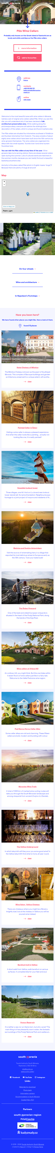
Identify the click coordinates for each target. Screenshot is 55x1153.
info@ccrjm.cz (27, 1069)
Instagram (41, 1077)
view (29, 381)
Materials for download (27, 1087)
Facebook (16, 1077)
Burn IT (23, 1147)
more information (29, 48)
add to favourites (29, 58)
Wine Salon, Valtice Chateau (27, 904)
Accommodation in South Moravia (27, 1097)
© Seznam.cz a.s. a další (46, 212)
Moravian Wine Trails (27, 786)
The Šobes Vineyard (27, 608)
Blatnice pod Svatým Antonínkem (27, 548)
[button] (27, 194)
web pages (27, 99)
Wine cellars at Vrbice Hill (27, 669)
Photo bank (27, 1090)
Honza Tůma (38, 1147)
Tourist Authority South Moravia (33, 1144)
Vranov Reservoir (27, 1022)
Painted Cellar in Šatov (27, 428)
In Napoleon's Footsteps (26, 296)
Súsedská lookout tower (27, 488)
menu (51, 3)
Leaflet (36, 212)
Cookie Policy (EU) (27, 1100)
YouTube (28, 1077)
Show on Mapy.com (8, 206)
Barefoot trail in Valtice (27, 965)
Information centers (27, 1093)
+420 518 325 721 (29, 88)
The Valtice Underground (27, 847)
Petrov (26, 80)
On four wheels (26, 269)
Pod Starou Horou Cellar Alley (27, 729)
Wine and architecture (26, 282)
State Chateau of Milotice (27, 367)
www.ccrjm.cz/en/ (27, 1071)
